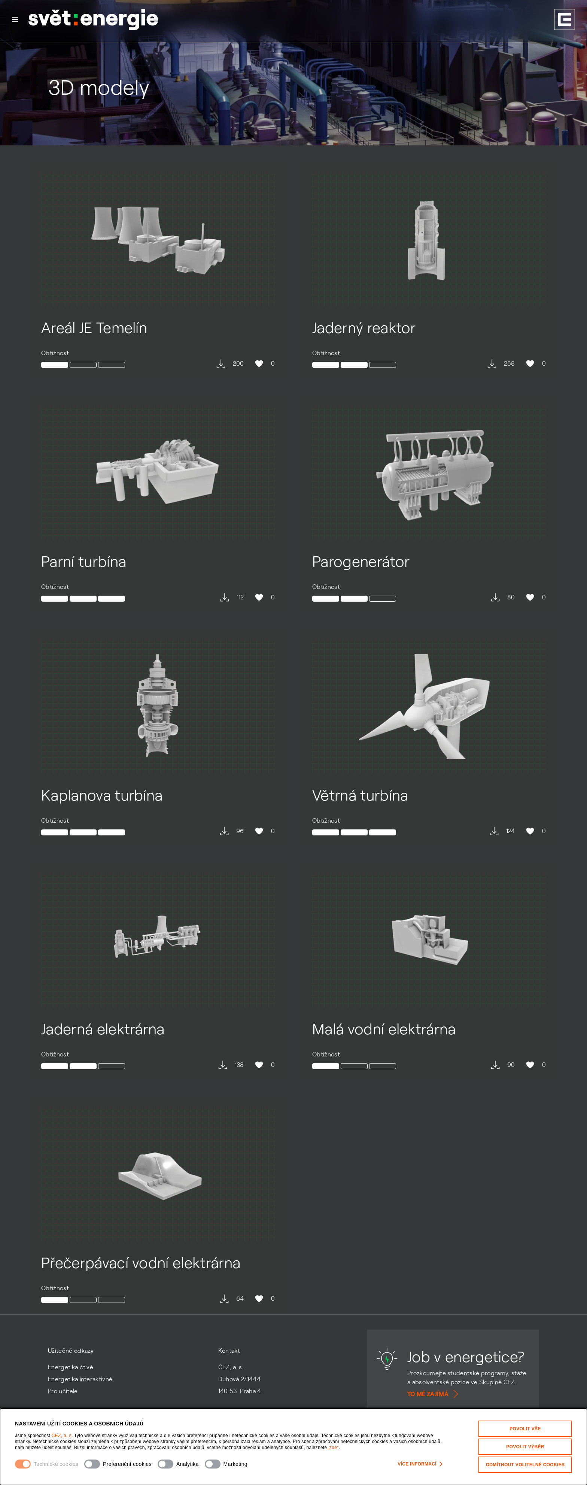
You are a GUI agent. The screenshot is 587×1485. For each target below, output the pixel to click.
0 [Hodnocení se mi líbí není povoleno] (264, 363)
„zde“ (333, 1447)
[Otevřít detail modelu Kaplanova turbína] (158, 706)
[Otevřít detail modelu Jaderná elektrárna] (158, 940)
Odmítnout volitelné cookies (525, 1464)
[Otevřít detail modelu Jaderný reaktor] (429, 239)
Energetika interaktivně (80, 1379)
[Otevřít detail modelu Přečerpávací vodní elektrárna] (158, 1174)
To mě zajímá (433, 1393)
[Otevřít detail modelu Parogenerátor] (429, 472)
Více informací (420, 1464)
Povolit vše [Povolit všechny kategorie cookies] (525, 1428)
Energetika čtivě (70, 1367)
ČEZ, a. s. (63, 1435)
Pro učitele (63, 1391)
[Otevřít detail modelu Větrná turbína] (429, 706)
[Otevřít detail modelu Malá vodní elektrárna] (429, 940)
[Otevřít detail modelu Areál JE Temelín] (158, 239)
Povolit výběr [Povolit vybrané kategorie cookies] (525, 1446)
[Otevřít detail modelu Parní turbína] (158, 472)
